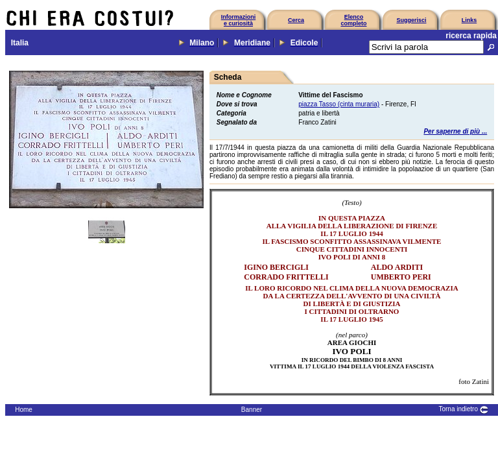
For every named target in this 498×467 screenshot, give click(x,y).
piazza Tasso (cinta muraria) (338, 104)
